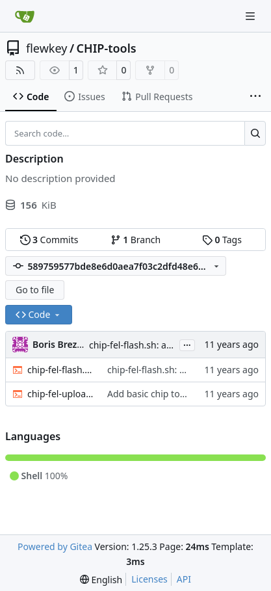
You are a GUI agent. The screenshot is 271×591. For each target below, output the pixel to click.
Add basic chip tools (149, 393)
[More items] (255, 97)
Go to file (35, 289)
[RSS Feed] (20, 70)
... (187, 343)
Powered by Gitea (55, 546)
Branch (135, 239)
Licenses (149, 579)
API (184, 579)
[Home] (24, 16)
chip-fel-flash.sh (60, 369)
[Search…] (255, 133)
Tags (222, 239)
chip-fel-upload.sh (60, 393)
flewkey (46, 48)
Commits (49, 239)
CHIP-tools (106, 48)
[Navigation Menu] (252, 16)
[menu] (101, 579)
